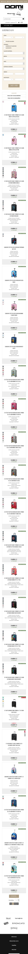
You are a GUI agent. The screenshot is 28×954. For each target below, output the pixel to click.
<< (10, 903)
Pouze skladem (10, 41)
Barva (5, 56)
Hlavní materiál (8, 51)
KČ (18, 22)
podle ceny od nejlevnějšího (14, 95)
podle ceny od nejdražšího (14, 98)
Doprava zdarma (8, 66)
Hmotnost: (6, 77)
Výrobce (6, 44)
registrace (13, 22)
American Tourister (11, 46)
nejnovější (14, 93)
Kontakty (20, 1)
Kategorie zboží (8, 25)
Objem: (5, 71)
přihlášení (8, 22)
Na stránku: (11, 900)
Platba (9, 1)
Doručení (3, 1)
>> (17, 903)
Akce (5, 61)
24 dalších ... (14, 896)
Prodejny (14, 1)
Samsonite (8, 48)
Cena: (5, 35)
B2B (25, 1)
